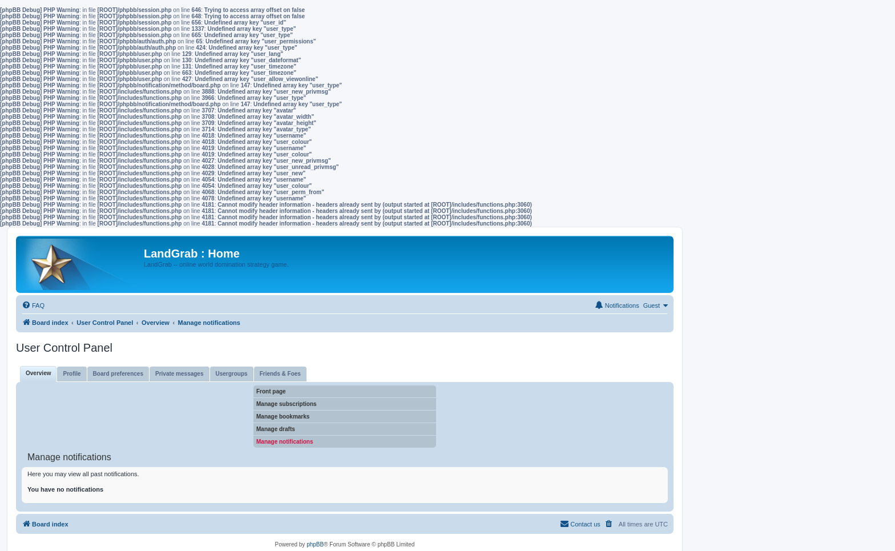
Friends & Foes (280, 374)
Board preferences (118, 374)
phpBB (315, 544)
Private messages (179, 374)
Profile (71, 374)
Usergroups (232, 374)
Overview (38, 373)
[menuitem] (33, 305)
